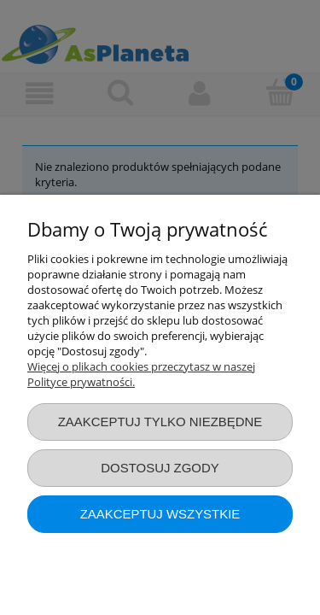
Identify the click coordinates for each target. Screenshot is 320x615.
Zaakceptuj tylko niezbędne (160, 421)
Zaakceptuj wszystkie (160, 514)
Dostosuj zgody (159, 467)
